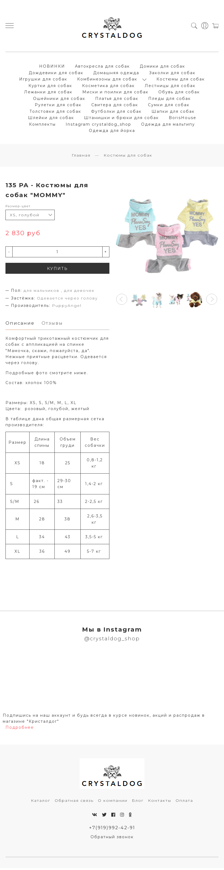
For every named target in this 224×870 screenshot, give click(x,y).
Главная (81, 156)
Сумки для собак (169, 105)
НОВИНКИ (52, 67)
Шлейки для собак (51, 118)
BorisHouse (182, 118)
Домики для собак (162, 67)
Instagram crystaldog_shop (98, 125)
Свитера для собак (114, 105)
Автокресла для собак (102, 67)
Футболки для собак (116, 112)
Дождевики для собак (56, 73)
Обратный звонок (112, 838)
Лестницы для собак (170, 86)
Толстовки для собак (55, 112)
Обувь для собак (179, 92)
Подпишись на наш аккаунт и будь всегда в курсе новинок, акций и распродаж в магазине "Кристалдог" (104, 720)
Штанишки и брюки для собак (121, 118)
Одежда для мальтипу (168, 125)
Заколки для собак (172, 73)
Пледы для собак (169, 99)
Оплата (184, 802)
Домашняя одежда (116, 73)
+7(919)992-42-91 (112, 829)
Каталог (40, 802)
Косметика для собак (108, 86)
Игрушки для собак (43, 79)
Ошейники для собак (59, 99)
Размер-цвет (18, 208)
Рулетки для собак (58, 105)
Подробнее (19, 729)
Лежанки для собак (48, 92)
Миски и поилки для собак (115, 92)
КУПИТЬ (57, 270)
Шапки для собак (173, 112)
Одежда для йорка (112, 131)
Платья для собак (116, 99)
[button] (121, 300)
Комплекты (42, 125)
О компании (112, 802)
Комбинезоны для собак (107, 79)
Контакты (159, 802)
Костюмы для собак (180, 79)
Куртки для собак (50, 86)
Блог (138, 802)
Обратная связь (74, 802)
